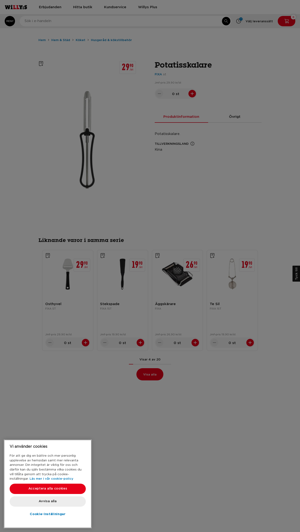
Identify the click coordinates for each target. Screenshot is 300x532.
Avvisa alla (47, 501)
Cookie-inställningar (47, 514)
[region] (48, 484)
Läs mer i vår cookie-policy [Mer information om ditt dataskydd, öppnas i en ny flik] (51, 478)
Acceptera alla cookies (47, 488)
